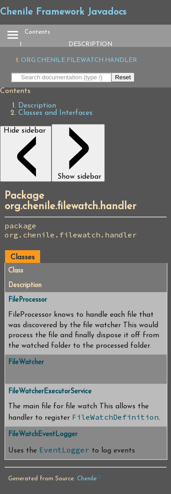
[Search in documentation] (61, 77)
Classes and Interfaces (55, 113)
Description (90, 44)
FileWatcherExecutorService (50, 391)
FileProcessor (27, 300)
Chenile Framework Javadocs (63, 12)
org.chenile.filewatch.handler (79, 60)
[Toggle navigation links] (12, 35)
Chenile (87, 479)
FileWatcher (26, 362)
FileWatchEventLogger (43, 434)
